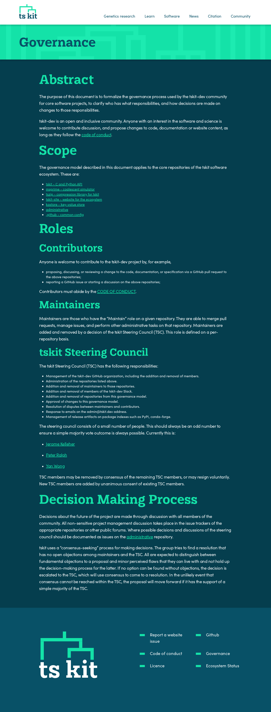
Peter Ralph (56, 455)
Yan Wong (55, 466)
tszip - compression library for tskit (72, 194)
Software (172, 16)
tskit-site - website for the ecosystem (74, 199)
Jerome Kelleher (60, 444)
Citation (214, 16)
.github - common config (65, 214)
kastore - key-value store (65, 204)
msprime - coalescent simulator (70, 189)
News (194, 16)
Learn (150, 16)
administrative (57, 209)
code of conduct (96, 134)
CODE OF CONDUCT (116, 291)
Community (241, 16)
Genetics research (119, 16)
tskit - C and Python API (64, 184)
